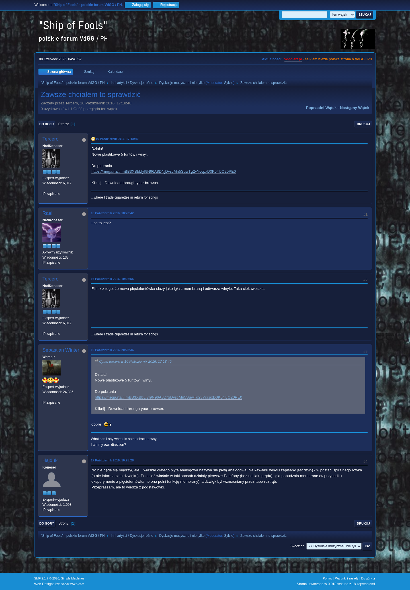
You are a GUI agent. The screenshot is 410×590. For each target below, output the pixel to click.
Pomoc (328, 578)
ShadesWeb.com (72, 584)
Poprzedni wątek (321, 108)
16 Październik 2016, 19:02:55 (112, 278)
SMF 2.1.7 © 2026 (46, 578)
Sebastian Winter (60, 350)
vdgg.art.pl (293, 59)
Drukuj (363, 124)
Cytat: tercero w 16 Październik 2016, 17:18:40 (135, 362)
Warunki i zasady (346, 578)
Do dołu (46, 124)
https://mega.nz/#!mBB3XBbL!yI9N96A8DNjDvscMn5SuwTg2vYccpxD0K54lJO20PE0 (163, 171)
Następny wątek (354, 108)
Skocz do (297, 546)
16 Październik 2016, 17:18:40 (117, 139)
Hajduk (50, 460)
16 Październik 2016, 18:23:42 (112, 213)
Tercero (50, 139)
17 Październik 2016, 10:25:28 (112, 460)
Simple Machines (72, 578)
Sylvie (228, 83)
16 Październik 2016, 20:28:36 (112, 350)
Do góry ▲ (368, 578)
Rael (47, 213)
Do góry (46, 523)
